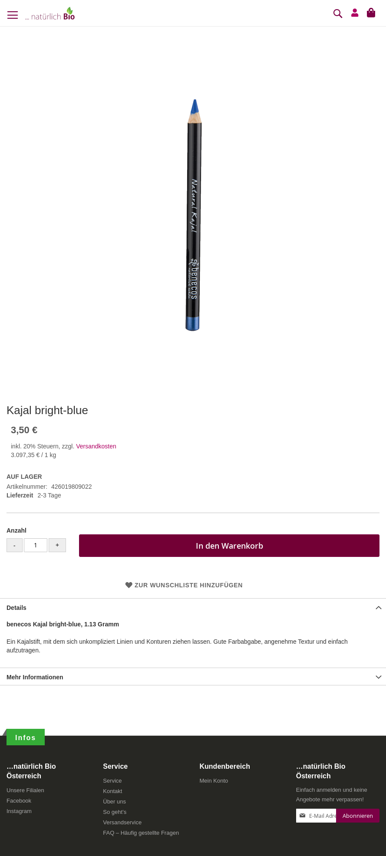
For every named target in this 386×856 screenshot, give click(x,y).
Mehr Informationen (35, 677)
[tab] (193, 607)
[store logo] (50, 13)
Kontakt (112, 791)
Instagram (19, 811)
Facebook (19, 800)
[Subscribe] (357, 816)
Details (16, 607)
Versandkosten (96, 446)
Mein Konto (214, 780)
